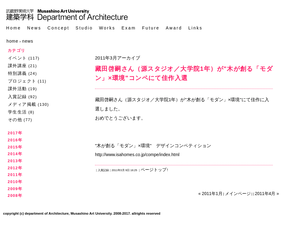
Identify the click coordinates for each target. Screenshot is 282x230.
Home (13, 28)
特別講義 (17, 73)
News (34, 28)
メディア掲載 (22, 104)
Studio (84, 28)
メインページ (238, 193)
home (12, 41)
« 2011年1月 (210, 193)
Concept (59, 28)
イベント (17, 58)
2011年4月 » (267, 193)
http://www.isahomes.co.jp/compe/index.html (137, 154)
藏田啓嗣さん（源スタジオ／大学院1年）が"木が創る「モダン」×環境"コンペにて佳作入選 (184, 73)
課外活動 (17, 88)
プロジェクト (22, 81)
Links (195, 28)
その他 (15, 119)
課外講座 (17, 65)
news (27, 41)
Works (107, 28)
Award (174, 28)
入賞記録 (17, 96)
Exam (128, 28)
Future (150, 28)
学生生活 (17, 111)
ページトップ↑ (155, 169)
